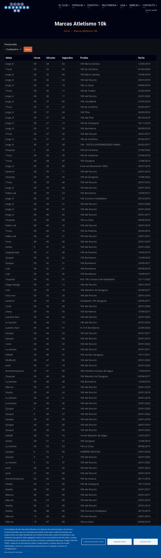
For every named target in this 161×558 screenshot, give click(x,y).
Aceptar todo (145, 542)
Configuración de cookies (93, 542)
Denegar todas (119, 542)
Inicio (67, 31)
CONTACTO (149, 5)
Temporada (10, 44)
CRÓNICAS (77, 5)
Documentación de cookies (13, 552)
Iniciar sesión (151, 10)
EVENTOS (92, 5)
